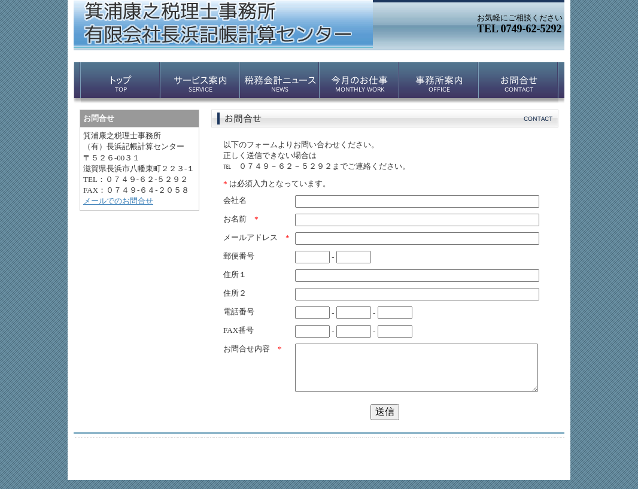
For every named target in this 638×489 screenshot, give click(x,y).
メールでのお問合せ (118, 200)
